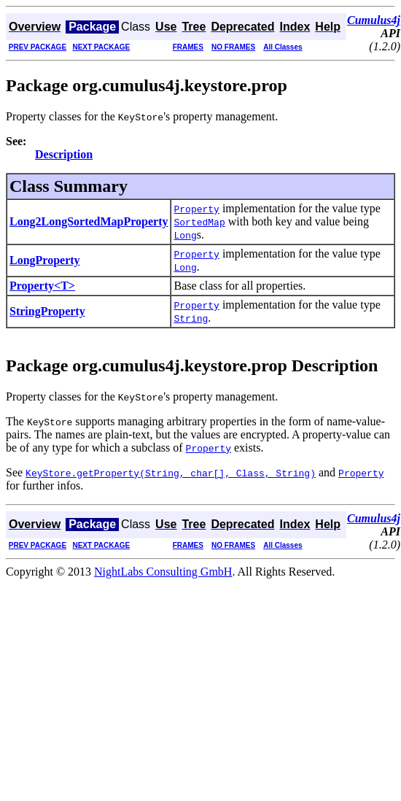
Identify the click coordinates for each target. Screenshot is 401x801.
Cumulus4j (373, 20)
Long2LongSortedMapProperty (88, 221)
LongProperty (44, 260)
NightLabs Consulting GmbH (163, 571)
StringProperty (47, 311)
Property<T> (42, 285)
